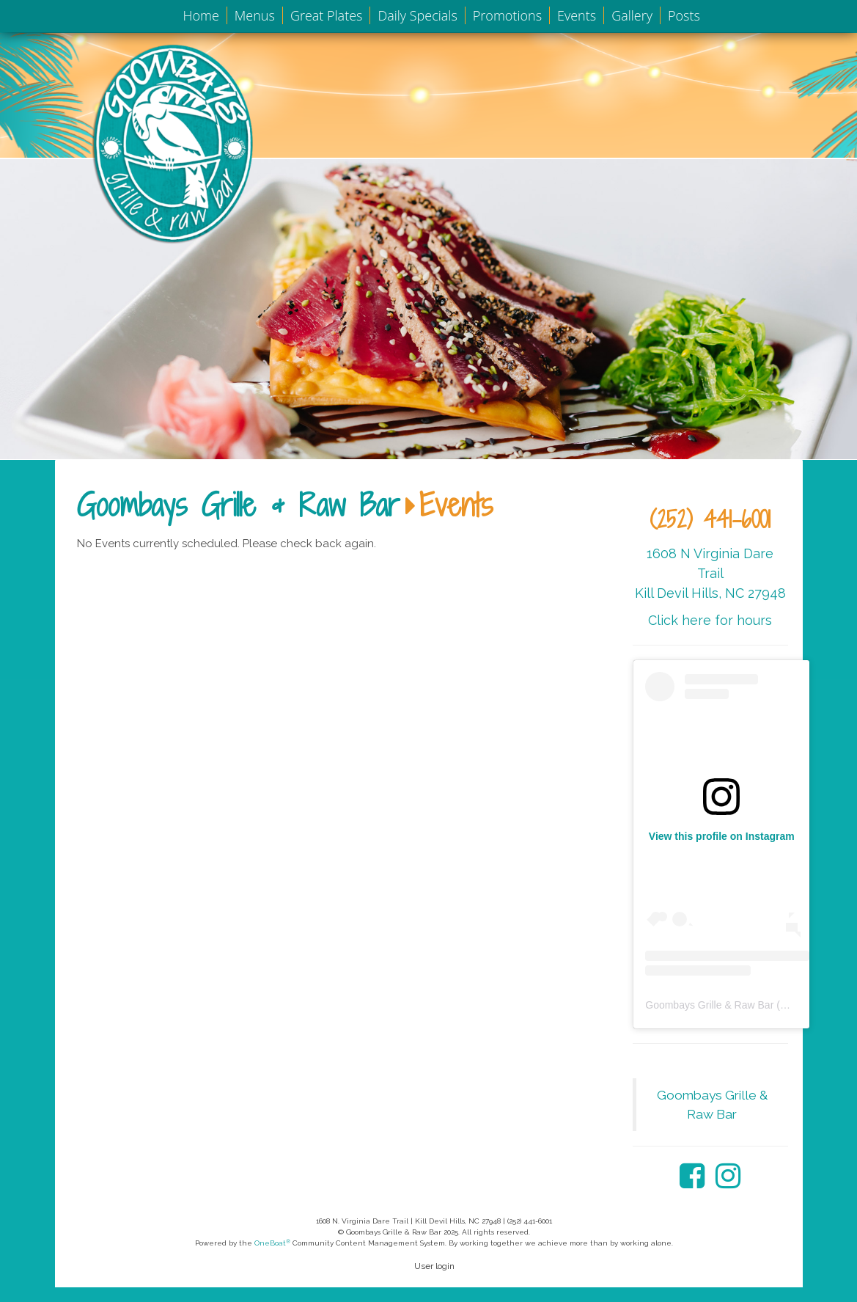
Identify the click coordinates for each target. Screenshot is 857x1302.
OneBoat (272, 1243)
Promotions (507, 15)
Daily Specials (417, 15)
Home (201, 15)
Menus (255, 15)
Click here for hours (710, 620)
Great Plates (326, 15)
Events (576, 15)
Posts (684, 15)
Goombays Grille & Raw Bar (238, 505)
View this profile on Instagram (722, 836)
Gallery (631, 15)
